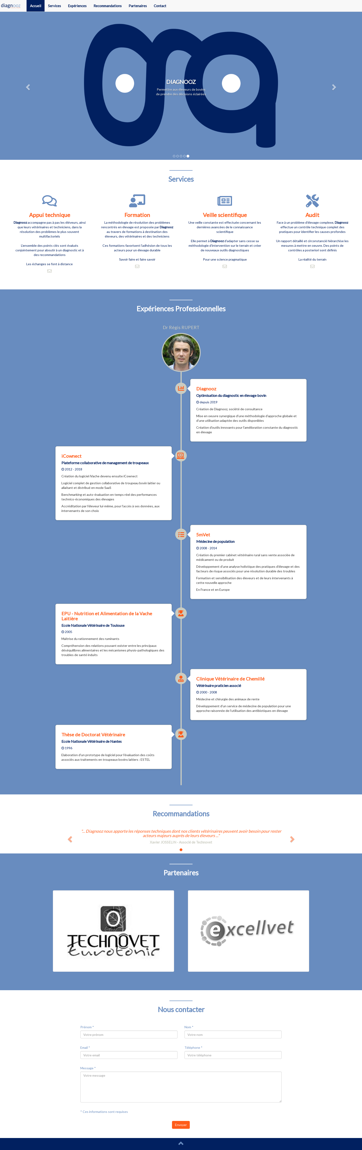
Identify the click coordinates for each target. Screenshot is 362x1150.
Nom (188, 1027)
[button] (27, 86)
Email (85, 1047)
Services (54, 6)
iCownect (71, 456)
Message (88, 1068)
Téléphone (193, 1047)
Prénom (87, 1027)
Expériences (77, 6)
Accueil (35, 6)
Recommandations (108, 6)
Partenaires (138, 6)
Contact (160, 6)
